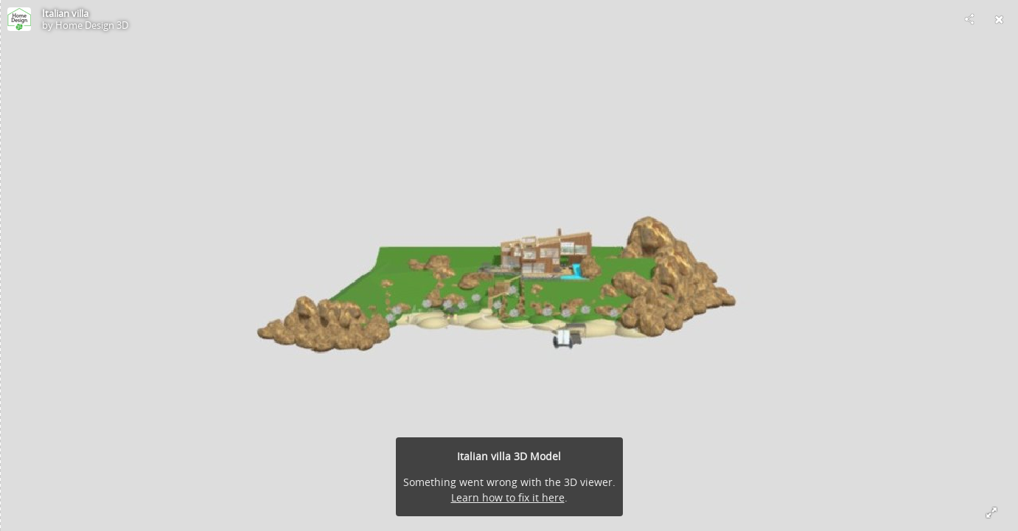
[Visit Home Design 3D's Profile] (19, 19)
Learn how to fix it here (508, 497)
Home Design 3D (91, 25)
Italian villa (65, 13)
